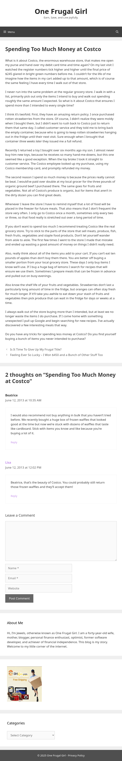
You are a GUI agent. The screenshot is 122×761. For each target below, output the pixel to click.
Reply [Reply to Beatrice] (14, 442)
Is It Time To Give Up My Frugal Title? (35, 349)
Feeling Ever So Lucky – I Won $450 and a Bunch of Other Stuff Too (56, 355)
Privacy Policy (76, 755)
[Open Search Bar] (117, 32)
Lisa (8, 462)
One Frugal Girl (61, 11)
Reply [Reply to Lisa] (14, 496)
